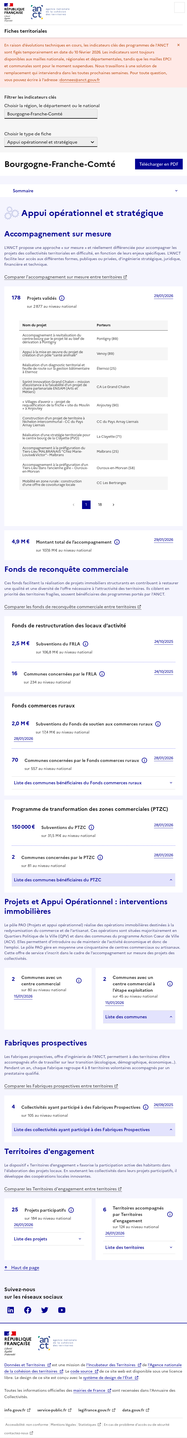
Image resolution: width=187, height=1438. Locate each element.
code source (81, 1371)
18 (100, 504)
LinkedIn (10, 1310)
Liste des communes (126, 1017)
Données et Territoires (24, 1365)
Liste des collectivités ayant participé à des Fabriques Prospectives (82, 1129)
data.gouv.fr (133, 1410)
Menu (179, 7)
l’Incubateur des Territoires (110, 1365)
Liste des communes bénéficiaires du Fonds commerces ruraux (78, 783)
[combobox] (7, 114)
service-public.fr (52, 1410)
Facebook (27, 1310)
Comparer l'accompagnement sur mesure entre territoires (63, 277)
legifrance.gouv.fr (94, 1410)
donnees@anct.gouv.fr (80, 80)
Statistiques (87, 1424)
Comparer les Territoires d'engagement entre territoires (60, 1189)
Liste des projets (30, 1239)
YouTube (61, 1310)
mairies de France (89, 1390)
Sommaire (23, 190)
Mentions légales (63, 1424)
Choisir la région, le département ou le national (52, 105)
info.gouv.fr (15, 1410)
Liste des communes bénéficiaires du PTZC (57, 880)
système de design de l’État (107, 1378)
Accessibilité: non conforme (26, 1424)
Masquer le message (178, 45)
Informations (61, 298)
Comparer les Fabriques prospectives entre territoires (58, 1086)
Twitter (44, 1310)
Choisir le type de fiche (27, 134)
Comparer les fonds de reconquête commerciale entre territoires (70, 606)
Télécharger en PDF (158, 164)
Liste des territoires (124, 1247)
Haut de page (24, 1267)
